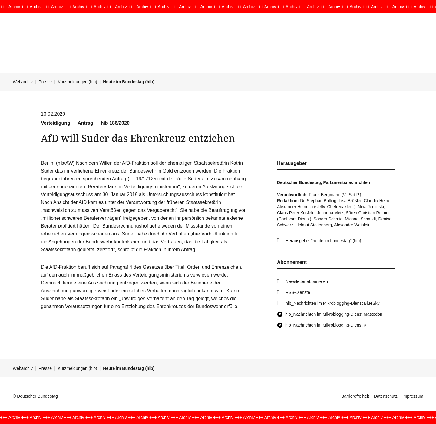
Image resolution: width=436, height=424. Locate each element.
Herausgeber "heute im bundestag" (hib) (323, 240)
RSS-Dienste (298, 292)
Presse (45, 81)
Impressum (412, 396)
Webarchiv (23, 81)
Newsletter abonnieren (307, 281)
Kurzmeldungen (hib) (77, 81)
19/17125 (142, 178)
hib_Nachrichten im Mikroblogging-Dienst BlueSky (332, 303)
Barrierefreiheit (355, 396)
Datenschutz (386, 396)
